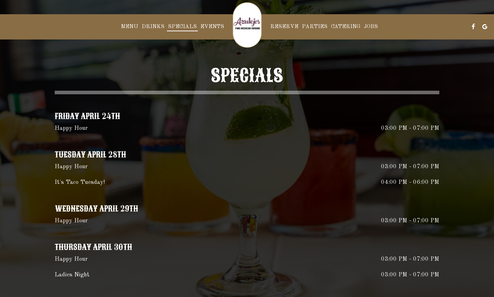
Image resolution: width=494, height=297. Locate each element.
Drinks (153, 27)
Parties (314, 27)
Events (212, 27)
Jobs (371, 27)
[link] (247, 25)
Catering (345, 27)
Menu (129, 27)
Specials (182, 27)
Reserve (284, 27)
